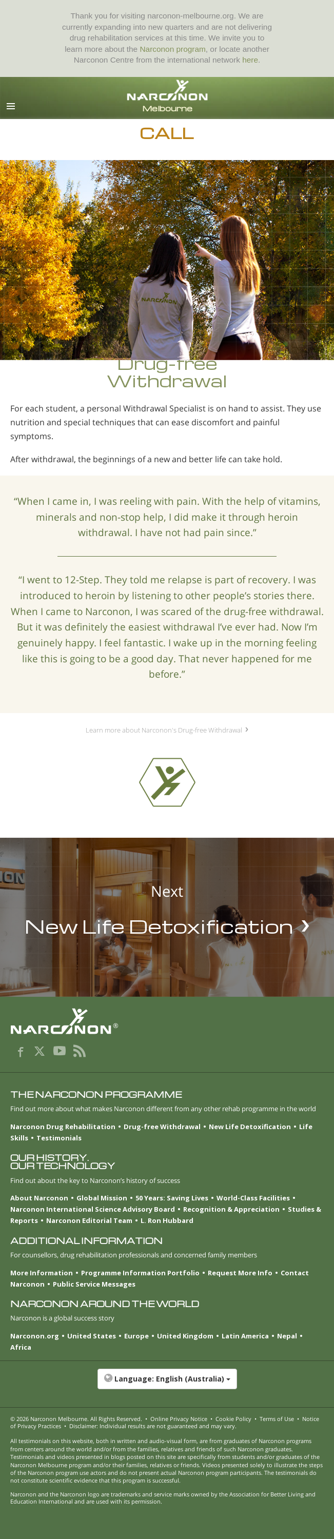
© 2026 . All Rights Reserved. (76, 1419)
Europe (136, 1335)
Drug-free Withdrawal (162, 1126)
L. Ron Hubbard (167, 1220)
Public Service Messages (94, 1284)
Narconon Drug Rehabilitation (62, 1126)
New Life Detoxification (250, 1126)
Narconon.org (34, 1335)
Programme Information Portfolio (140, 1272)
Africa (20, 1347)
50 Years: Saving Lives (171, 1197)
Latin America (245, 1335)
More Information (41, 1272)
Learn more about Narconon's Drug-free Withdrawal (164, 730)
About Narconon (39, 1197)
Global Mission (101, 1197)
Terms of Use (277, 1419)
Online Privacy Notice (178, 1419)
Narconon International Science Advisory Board (92, 1209)
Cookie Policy (233, 1419)
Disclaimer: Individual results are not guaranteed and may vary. (153, 1426)
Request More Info (240, 1272)
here (250, 59)
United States (91, 1335)
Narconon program (172, 49)
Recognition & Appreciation (231, 1209)
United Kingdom (185, 1335)
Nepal (287, 1335)
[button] (167, 1384)
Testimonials (59, 1137)
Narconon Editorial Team (89, 1220)
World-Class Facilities (253, 1197)
